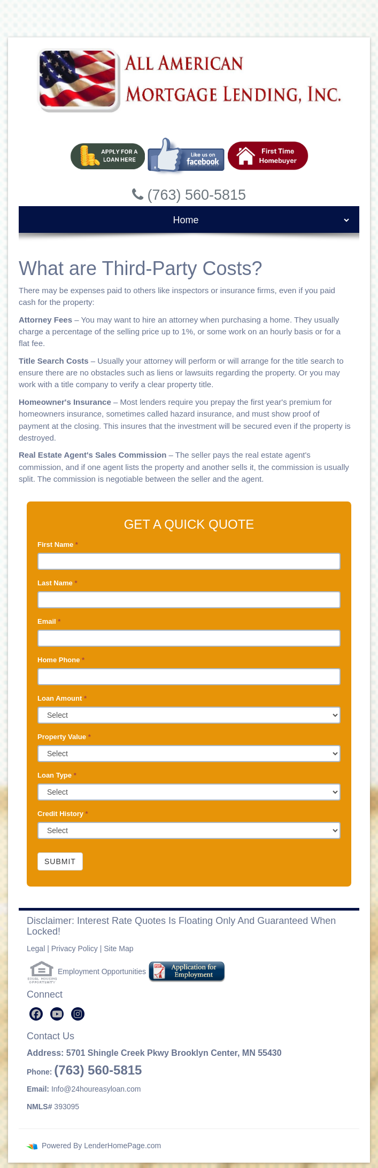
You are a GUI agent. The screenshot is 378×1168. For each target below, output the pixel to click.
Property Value (64, 737)
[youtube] (57, 1014)
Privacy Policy (74, 948)
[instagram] (77, 1014)
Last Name (57, 583)
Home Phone (60, 660)
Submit (60, 861)
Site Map (118, 948)
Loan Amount (62, 698)
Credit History (62, 814)
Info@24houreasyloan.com (96, 1089)
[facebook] (36, 1014)
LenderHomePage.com (122, 1145)
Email (48, 621)
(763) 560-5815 (98, 1070)
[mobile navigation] (189, 220)
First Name (57, 544)
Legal (36, 948)
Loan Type (56, 775)
